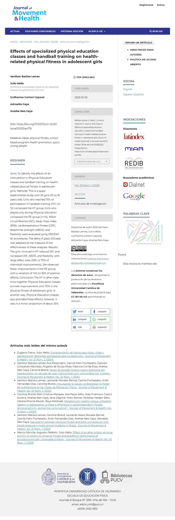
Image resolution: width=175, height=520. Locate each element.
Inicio (14, 41)
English (127, 89)
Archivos (26, 41)
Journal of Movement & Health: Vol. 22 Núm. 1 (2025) (48, 377)
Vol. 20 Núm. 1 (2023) (46, 41)
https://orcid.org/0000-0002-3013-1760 (27, 90)
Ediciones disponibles (40, 31)
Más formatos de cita (88, 161)
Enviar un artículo (138, 42)
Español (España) (133, 94)
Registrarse (146, 4)
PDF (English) (85, 77)
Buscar (156, 31)
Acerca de (95, 31)
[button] (80, 311)
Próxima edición (72, 31)
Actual (15, 31)
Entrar (161, 4)
